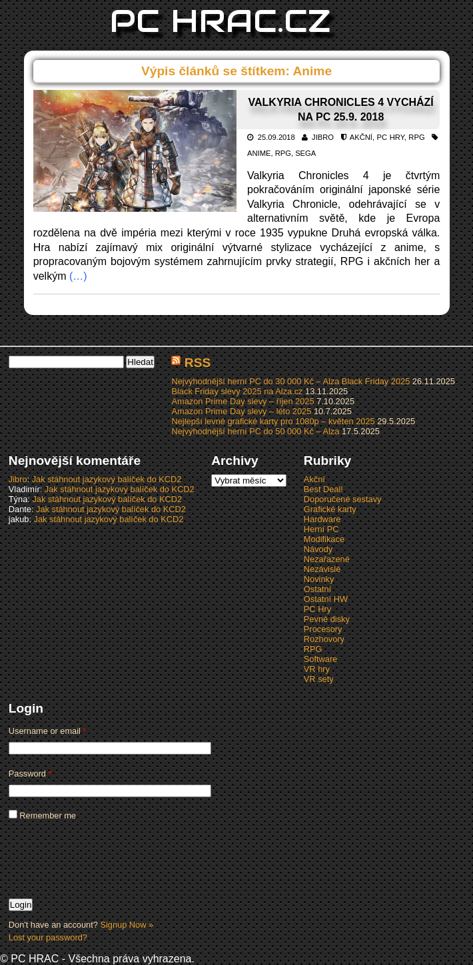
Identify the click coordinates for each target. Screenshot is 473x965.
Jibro (323, 137)
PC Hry (390, 137)
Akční (361, 137)
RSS (198, 363)
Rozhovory (324, 639)
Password (30, 774)
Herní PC (321, 529)
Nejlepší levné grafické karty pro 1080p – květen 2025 (272, 421)
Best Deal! (323, 489)
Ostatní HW (326, 599)
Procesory (323, 629)
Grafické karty (330, 509)
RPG (416, 137)
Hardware (322, 519)
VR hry (317, 669)
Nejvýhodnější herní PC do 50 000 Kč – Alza (255, 431)
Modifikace (324, 539)
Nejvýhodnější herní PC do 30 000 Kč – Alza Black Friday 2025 (290, 381)
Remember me (42, 815)
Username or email (48, 731)
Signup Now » (126, 925)
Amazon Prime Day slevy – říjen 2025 (242, 401)
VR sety (319, 679)
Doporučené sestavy (343, 499)
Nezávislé (322, 569)
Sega (305, 153)
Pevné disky (327, 619)
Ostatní (317, 589)
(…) (78, 276)
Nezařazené (327, 559)
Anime (258, 153)
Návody (318, 549)
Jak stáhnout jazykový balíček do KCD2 (107, 479)
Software (321, 659)
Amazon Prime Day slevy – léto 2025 (241, 411)
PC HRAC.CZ (220, 20)
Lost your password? (48, 937)
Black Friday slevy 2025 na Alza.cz (236, 391)
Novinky (319, 579)
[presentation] (110, 859)
